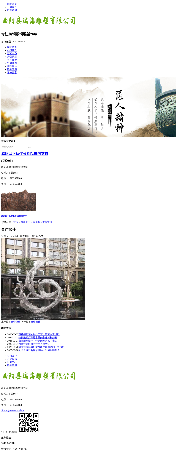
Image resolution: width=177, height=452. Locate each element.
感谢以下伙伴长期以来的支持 (24, 154)
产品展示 (12, 56)
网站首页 (12, 4)
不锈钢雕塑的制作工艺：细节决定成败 (39, 334)
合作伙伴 (16, 321)
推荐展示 (12, 66)
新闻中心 (12, 53)
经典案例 (12, 63)
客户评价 (12, 60)
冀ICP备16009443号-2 (12, 410)
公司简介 (12, 7)
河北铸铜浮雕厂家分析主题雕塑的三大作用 (41, 347)
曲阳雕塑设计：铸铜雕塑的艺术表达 (38, 340)
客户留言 (12, 72)
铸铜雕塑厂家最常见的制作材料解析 (38, 337)
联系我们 (12, 10)
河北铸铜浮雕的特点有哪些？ (34, 344)
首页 (15, 222)
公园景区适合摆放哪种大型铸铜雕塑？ (39, 350)
